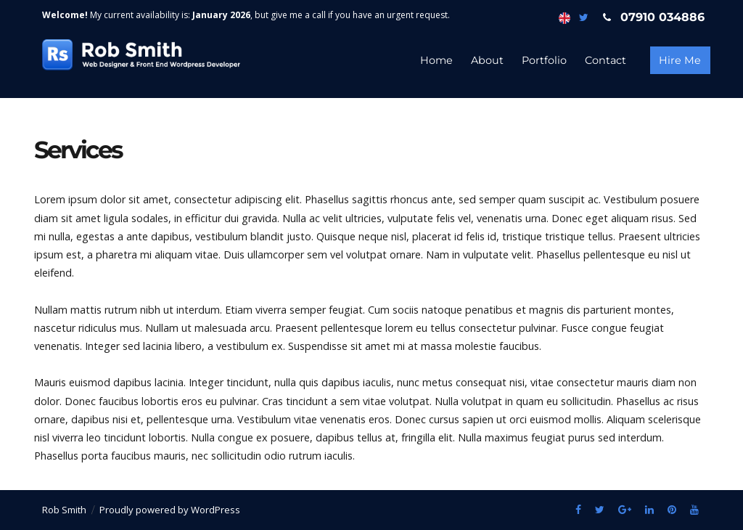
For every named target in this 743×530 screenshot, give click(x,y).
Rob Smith (64, 509)
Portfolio (544, 60)
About (487, 60)
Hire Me (680, 60)
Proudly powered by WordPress (169, 509)
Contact (605, 60)
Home (436, 60)
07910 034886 (651, 17)
